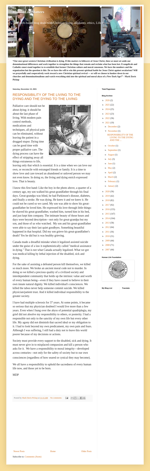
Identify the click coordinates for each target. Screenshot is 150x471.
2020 (107, 191)
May (110, 168)
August (111, 155)
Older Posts (86, 451)
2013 (107, 223)
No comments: (56, 398)
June (110, 163)
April (110, 172)
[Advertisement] (52, 425)
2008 (107, 245)
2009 (107, 240)
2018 (107, 200)
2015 (107, 214)
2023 (107, 114)
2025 (107, 105)
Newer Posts (18, 451)
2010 (107, 236)
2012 (107, 227)
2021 (107, 122)
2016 (107, 209)
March (111, 177)
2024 (107, 109)
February (112, 181)
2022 (107, 118)
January (111, 186)
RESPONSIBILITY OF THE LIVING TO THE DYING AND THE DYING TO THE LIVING (47, 97)
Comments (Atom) (33, 457)
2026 (107, 100)
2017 (107, 205)
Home (53, 451)
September (113, 150)
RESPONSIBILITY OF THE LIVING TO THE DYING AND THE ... (120, 137)
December (112, 126)
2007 (107, 249)
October (112, 146)
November (113, 131)
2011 (107, 232)
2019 (107, 196)
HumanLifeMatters (28, 12)
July (110, 159)
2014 (107, 218)
